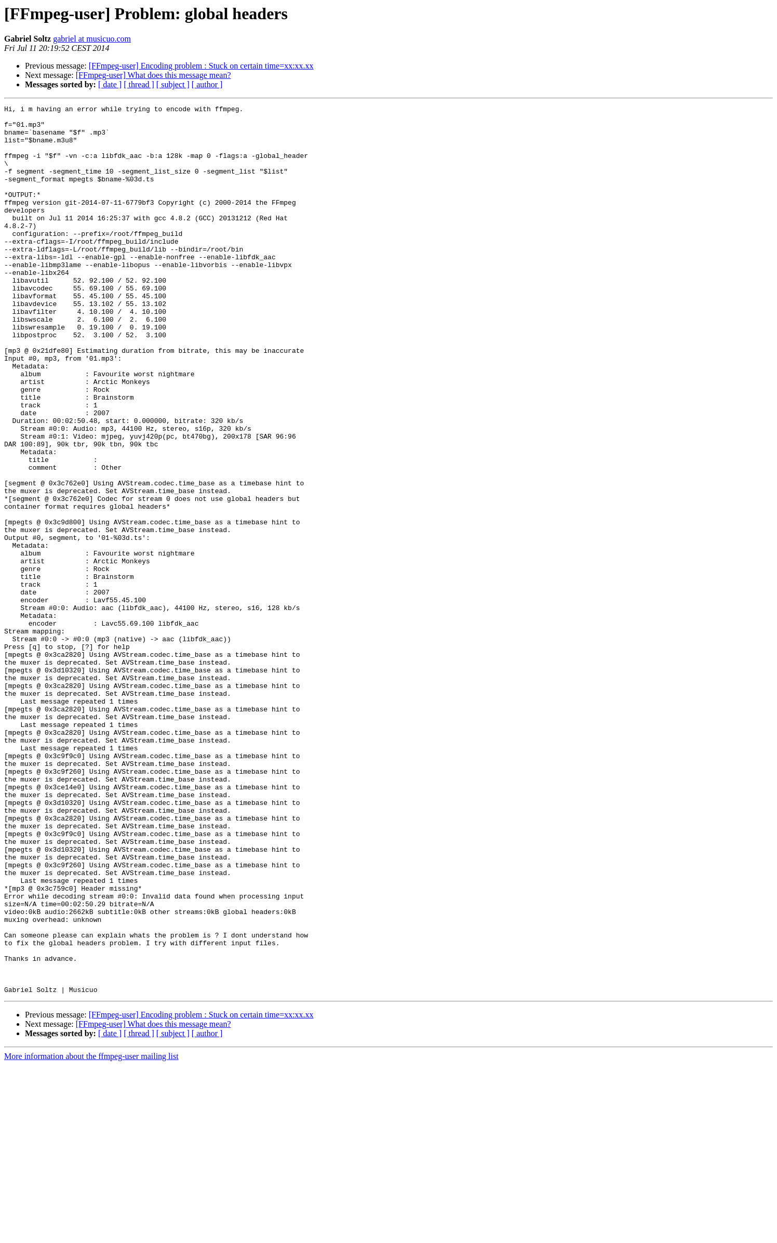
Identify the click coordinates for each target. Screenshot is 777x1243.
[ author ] (207, 84)
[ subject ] (173, 84)
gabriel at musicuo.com (92, 38)
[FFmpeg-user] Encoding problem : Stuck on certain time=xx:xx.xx (201, 65)
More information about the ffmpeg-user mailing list (91, 1233)
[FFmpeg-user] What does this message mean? (153, 75)
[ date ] (110, 84)
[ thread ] (139, 84)
